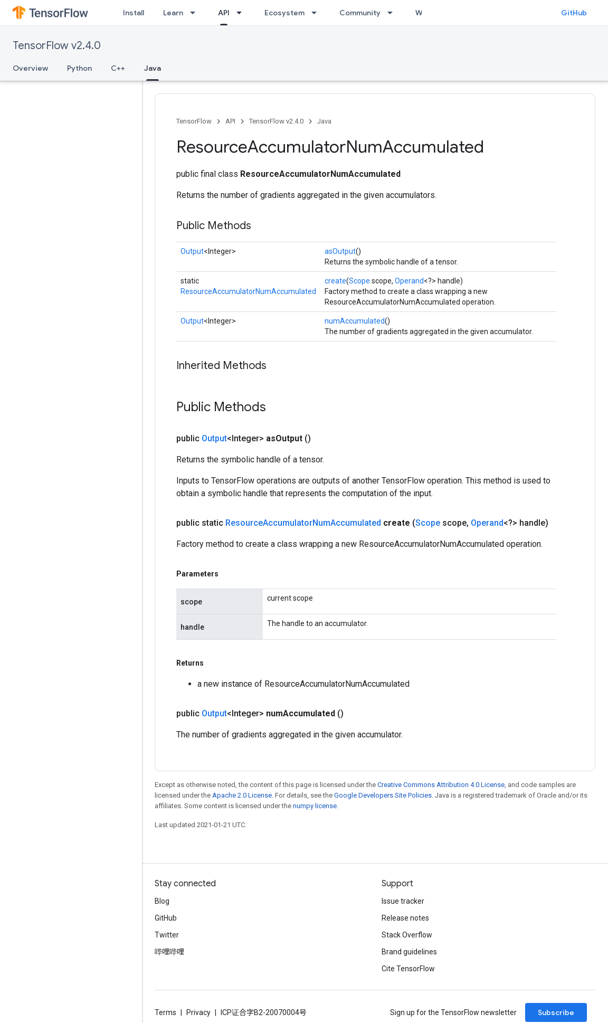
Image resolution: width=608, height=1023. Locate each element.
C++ (118, 68)
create (335, 281)
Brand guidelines (409, 952)
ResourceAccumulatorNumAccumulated (248, 291)
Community (360, 12)
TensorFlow (194, 121)
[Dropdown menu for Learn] (195, 12)
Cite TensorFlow (408, 968)
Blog (162, 901)
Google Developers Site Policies (383, 795)
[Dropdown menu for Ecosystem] (317, 12)
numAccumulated (355, 321)
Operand (409, 281)
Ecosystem (284, 12)
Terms (165, 1012)
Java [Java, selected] (152, 68)
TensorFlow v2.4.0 (57, 45)
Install (133, 12)
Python (79, 68)
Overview (30, 68)
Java (324, 121)
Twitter (167, 935)
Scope (359, 281)
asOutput (340, 251)
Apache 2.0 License (242, 795)
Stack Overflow (407, 935)
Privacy (198, 1012)
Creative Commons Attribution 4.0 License (441, 785)
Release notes (405, 918)
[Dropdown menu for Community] (393, 12)
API (230, 121)
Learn (173, 12)
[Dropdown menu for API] (242, 12)
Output (192, 251)
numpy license (315, 806)
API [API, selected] (224, 12)
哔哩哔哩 (169, 952)
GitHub (574, 12)
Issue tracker (403, 901)
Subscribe (556, 1012)
